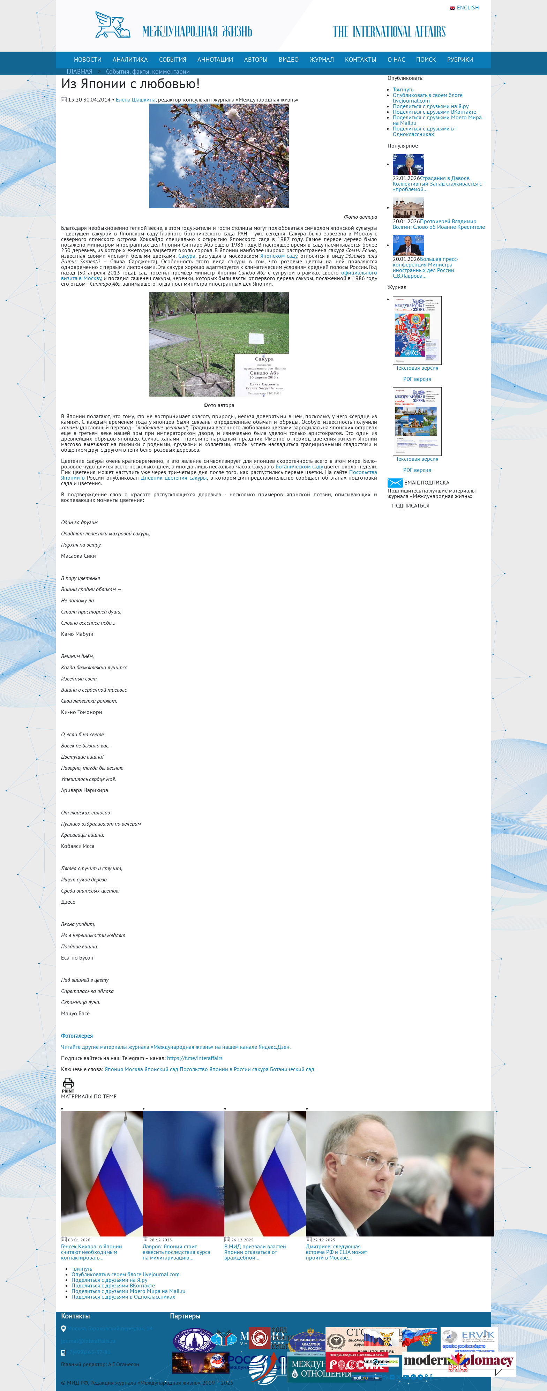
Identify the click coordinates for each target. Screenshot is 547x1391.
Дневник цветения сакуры (174, 477)
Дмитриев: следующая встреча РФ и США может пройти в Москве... (336, 1252)
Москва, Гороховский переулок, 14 (110, 1328)
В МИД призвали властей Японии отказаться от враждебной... (255, 1252)
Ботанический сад (292, 1069)
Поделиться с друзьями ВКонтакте (434, 111)
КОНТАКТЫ (360, 59)
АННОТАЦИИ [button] (215, 59)
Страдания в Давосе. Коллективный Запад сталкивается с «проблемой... (437, 183)
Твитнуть (403, 89)
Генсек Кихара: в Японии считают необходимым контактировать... (91, 1252)
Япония (114, 1069)
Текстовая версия (417, 367)
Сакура (186, 255)
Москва (134, 1069)
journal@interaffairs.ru (88, 1340)
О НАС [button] (396, 59)
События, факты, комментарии (148, 71)
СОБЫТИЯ (172, 59)
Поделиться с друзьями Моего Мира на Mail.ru (437, 120)
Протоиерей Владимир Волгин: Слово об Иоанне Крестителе (439, 224)
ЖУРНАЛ (322, 59)
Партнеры (185, 1316)
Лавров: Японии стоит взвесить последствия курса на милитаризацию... (176, 1252)
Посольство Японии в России (215, 1069)
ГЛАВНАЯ (79, 71)
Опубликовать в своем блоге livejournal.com (428, 97)
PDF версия (417, 378)
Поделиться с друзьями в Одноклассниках (423, 131)
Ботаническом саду (299, 466)
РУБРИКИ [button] (460, 59)
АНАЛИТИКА (130, 59)
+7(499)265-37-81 (89, 1351)
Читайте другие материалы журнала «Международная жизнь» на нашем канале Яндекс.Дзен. (176, 1046)
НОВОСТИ (88, 59)
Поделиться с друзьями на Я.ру (431, 106)
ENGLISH (464, 8)
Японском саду (278, 255)
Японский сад (161, 1069)
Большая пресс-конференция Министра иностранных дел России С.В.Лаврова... (425, 267)
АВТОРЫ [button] (256, 59)
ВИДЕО (289, 59)
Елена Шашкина (136, 99)
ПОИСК (426, 59)
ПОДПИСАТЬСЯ (410, 505)
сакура (260, 1069)
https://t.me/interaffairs (195, 1057)
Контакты (75, 1316)
